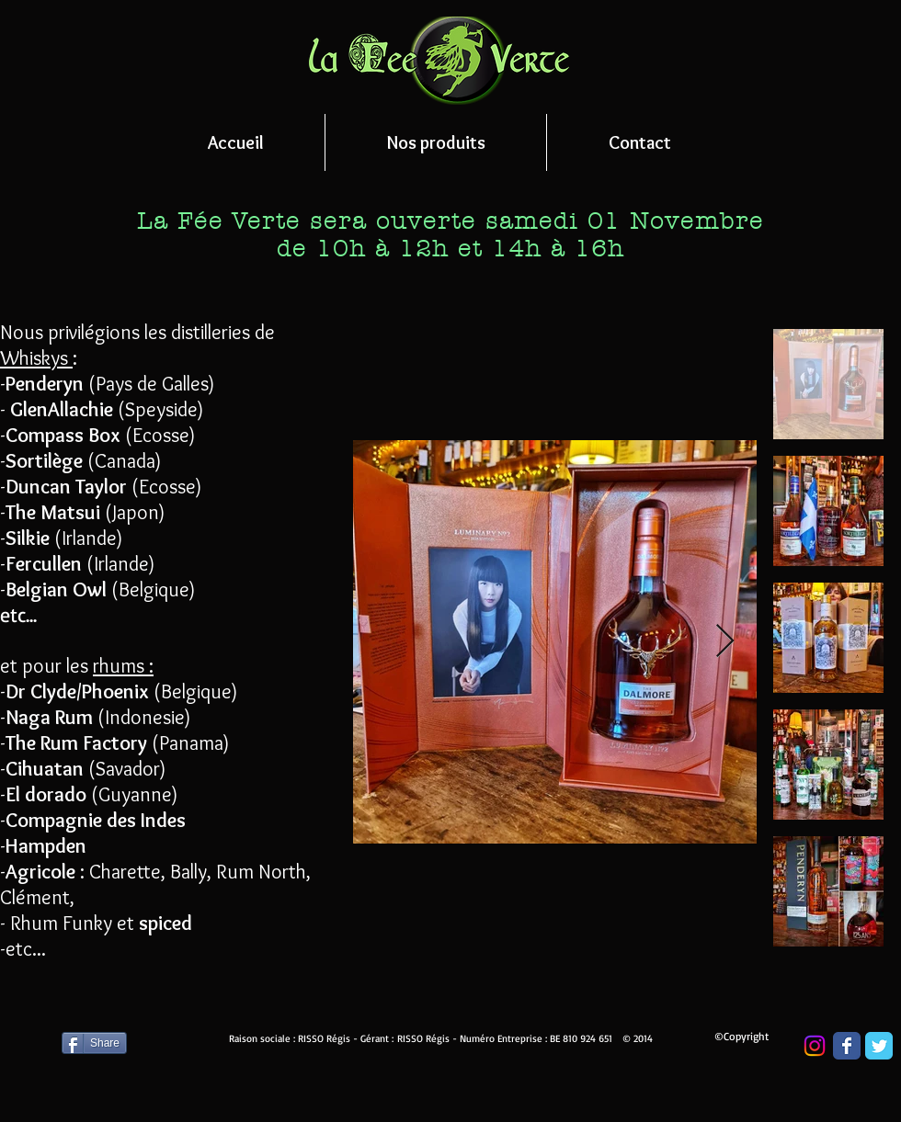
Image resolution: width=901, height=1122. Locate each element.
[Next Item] (725, 642)
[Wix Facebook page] (847, 1046)
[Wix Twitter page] (879, 1046)
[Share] (94, 1043)
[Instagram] (814, 1046)
